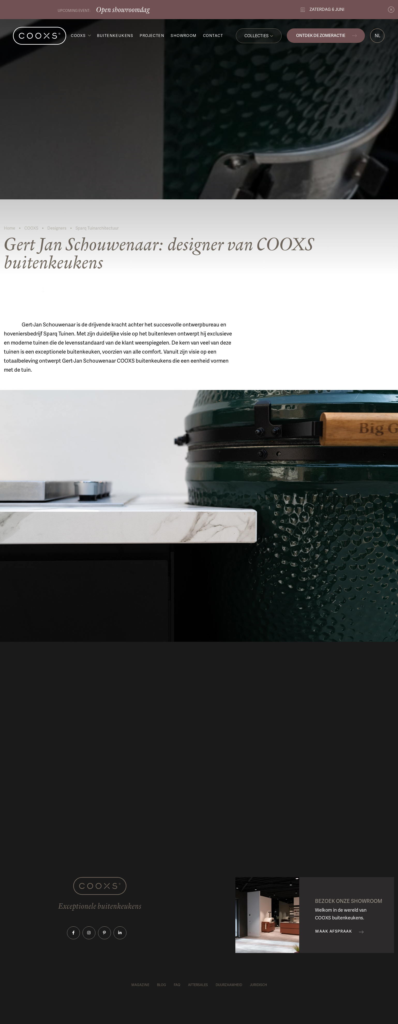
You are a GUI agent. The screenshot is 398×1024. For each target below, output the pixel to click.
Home (9, 228)
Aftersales (198, 985)
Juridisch (258, 985)
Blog (161, 985)
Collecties (256, 35)
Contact (213, 35)
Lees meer (23, 289)
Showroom (184, 35)
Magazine (140, 985)
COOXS (78, 35)
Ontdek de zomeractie (320, 35)
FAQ (177, 985)
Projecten (152, 35)
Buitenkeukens (115, 35)
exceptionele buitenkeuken (67, 351)
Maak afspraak (333, 931)
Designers (56, 228)
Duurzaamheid (229, 985)
